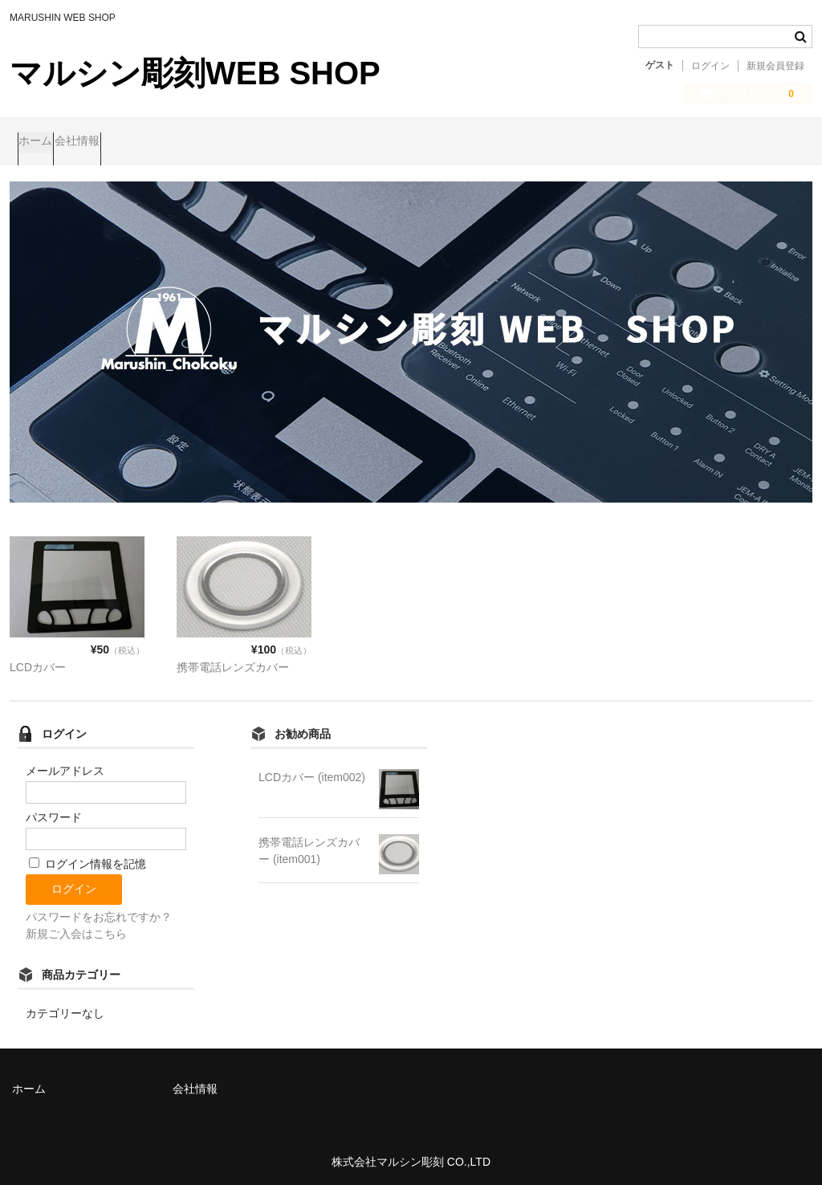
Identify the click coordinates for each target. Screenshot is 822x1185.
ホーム (43, 142)
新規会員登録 (775, 65)
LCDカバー (38, 660)
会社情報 (115, 142)
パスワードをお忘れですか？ (99, 911)
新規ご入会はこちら (76, 928)
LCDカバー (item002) (311, 770)
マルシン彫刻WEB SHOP (195, 73)
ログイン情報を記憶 (87, 858)
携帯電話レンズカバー (233, 660)
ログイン (710, 65)
